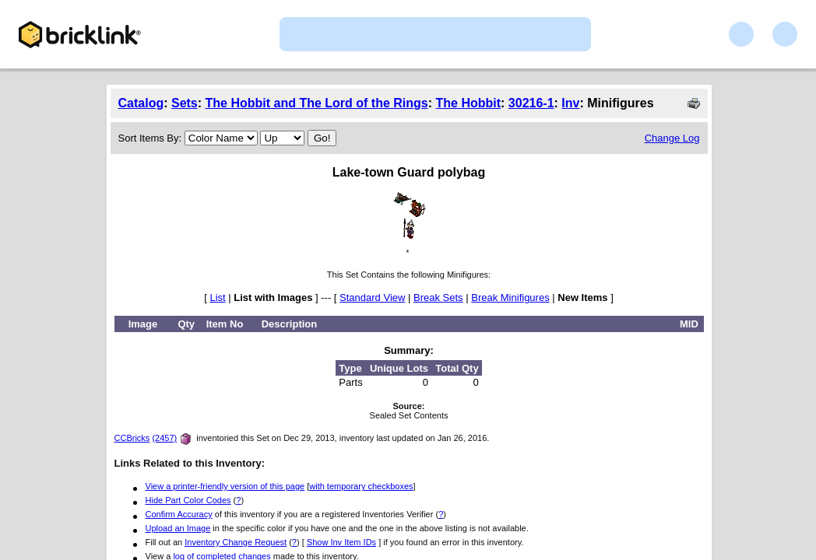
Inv (570, 103)
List (217, 297)
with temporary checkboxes (361, 486)
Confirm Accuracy (179, 514)
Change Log (672, 138)
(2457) (164, 438)
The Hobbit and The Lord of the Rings (317, 103)
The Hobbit (468, 103)
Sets (184, 103)
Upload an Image (178, 528)
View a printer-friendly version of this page (225, 486)
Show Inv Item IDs (341, 542)
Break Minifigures (510, 297)
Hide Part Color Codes (188, 500)
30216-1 (531, 103)
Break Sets (438, 297)
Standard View (372, 297)
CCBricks (132, 438)
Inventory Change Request (236, 542)
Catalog (141, 103)
